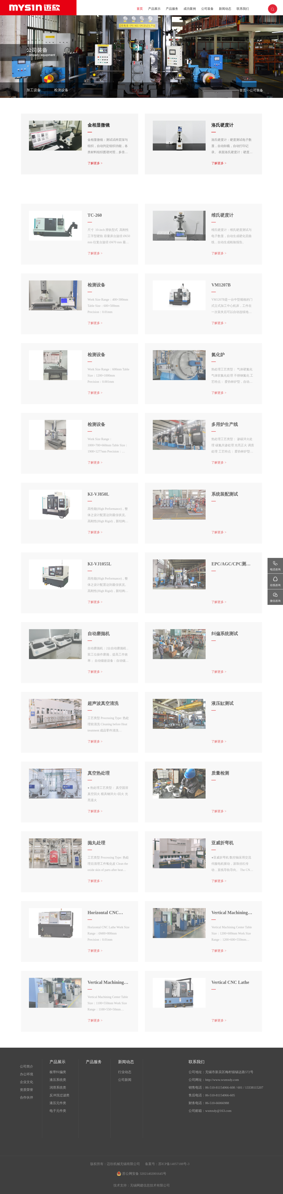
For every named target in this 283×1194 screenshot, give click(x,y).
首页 (140, 8)
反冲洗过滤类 (59, 1095)
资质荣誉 (26, 1089)
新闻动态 (225, 8)
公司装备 (207, 8)
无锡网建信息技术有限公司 (150, 1185)
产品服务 (172, 8)
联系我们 (243, 8)
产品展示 (154, 8)
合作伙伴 (26, 1097)
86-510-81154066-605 (220, 1095)
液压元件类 (58, 1103)
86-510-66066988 (217, 1103)
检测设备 (61, 90)
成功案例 (190, 8)
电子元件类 (58, 1111)
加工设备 (34, 90)
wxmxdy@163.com (218, 1111)
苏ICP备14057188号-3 (173, 1164)
